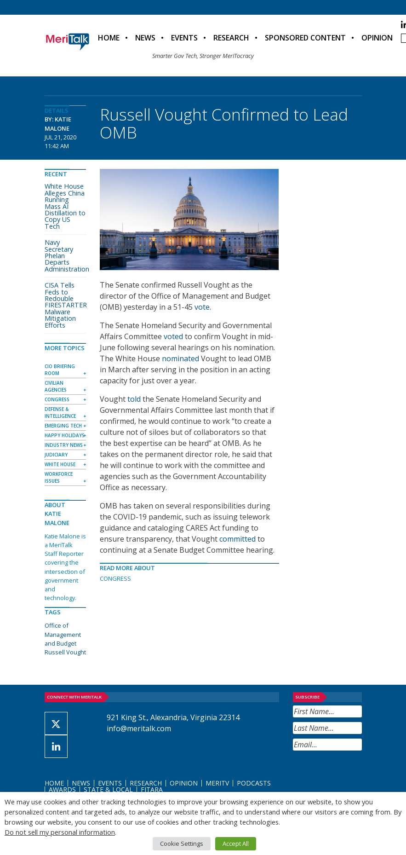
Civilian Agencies (56, 386)
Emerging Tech (63, 425)
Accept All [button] (236, 843)
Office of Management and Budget (63, 634)
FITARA (152, 789)
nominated (180, 358)
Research (231, 38)
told (134, 399)
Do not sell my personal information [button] (60, 832)
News (145, 38)
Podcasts (254, 783)
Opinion (377, 38)
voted (173, 336)
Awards (62, 789)
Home (109, 38)
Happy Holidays (65, 435)
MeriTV (217, 783)
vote (202, 307)
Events (184, 38)
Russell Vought (65, 652)
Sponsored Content (305, 38)
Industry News (64, 445)
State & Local (108, 789)
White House (60, 464)
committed (237, 539)
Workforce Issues (59, 477)
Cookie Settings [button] (181, 843)
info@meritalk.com (139, 728)
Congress (115, 578)
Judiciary (56, 454)
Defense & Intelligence (60, 412)
